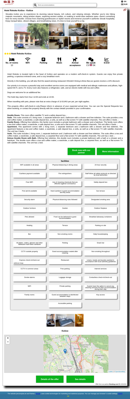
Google (38, 394)
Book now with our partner (81, 151)
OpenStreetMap (120, 371)
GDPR (120, 394)
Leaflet (110, 371)
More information (110, 151)
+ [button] (8, 338)
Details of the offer (50, 379)
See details (80, 379)
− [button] (8, 342)
